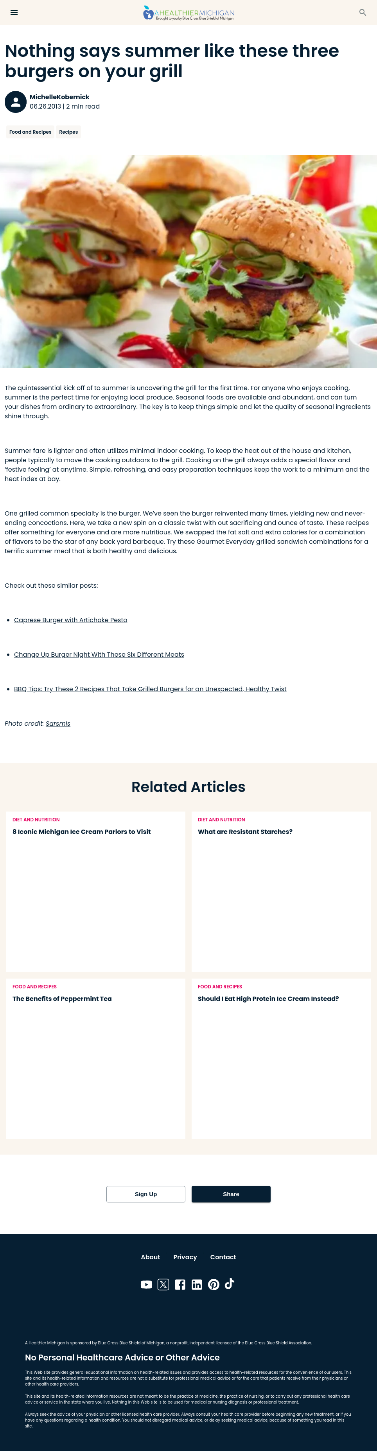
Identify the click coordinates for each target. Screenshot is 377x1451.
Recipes (68, 132)
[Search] (363, 12)
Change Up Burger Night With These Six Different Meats (99, 654)
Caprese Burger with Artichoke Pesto (70, 620)
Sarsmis (58, 723)
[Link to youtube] (146, 1286)
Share (231, 1194)
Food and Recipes (30, 132)
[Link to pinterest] (214, 1286)
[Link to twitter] (163, 1286)
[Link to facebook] (180, 1286)
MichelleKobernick (60, 97)
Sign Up (146, 1194)
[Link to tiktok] (230, 1286)
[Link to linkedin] (197, 1286)
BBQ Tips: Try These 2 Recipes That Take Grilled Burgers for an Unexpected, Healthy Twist (150, 689)
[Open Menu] (14, 12)
